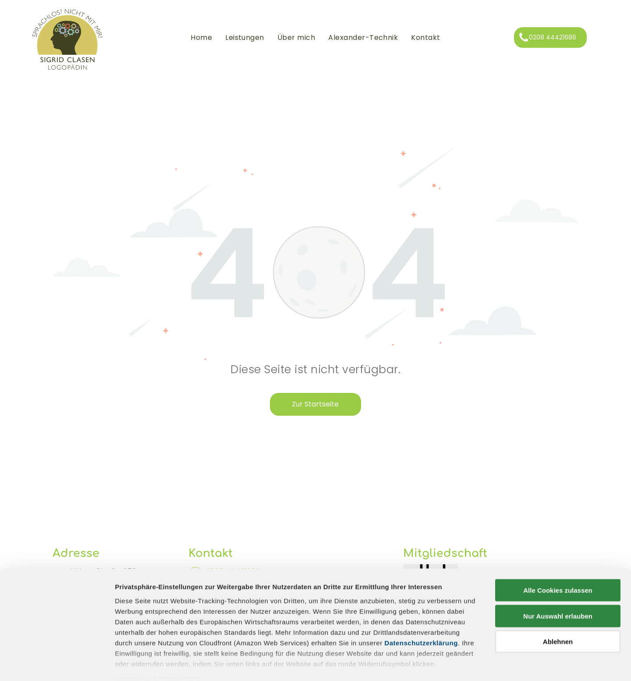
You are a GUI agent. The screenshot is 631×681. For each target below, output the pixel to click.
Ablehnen (558, 597)
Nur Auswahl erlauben (557, 571)
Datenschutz (178, 634)
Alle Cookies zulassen (557, 545)
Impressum (133, 634)
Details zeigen (466, 663)
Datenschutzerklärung (421, 598)
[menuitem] (201, 37)
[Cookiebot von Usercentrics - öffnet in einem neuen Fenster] (56, 663)
